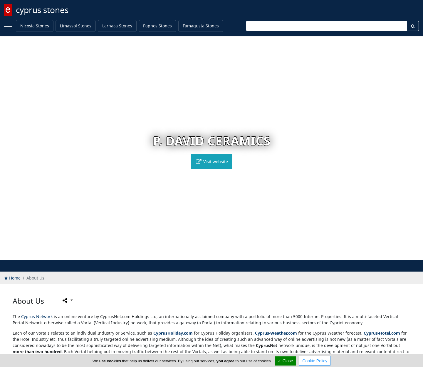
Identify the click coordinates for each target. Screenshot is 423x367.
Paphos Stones (157, 26)
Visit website (211, 161)
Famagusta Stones (201, 26)
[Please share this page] (67, 300)
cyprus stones (42, 9)
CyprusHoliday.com (173, 333)
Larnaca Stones (117, 26)
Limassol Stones (75, 26)
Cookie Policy (314, 360)
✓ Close (285, 360)
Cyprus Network (37, 316)
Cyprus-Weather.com (276, 333)
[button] (199, 254)
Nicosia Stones (34, 26)
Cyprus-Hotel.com (382, 333)
